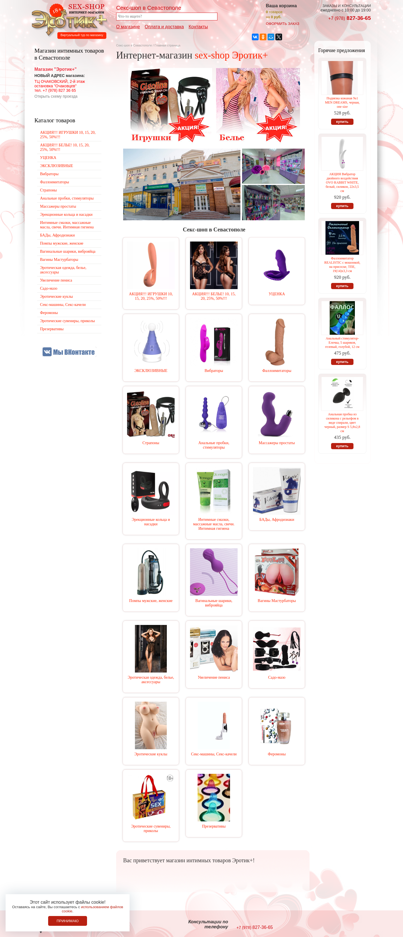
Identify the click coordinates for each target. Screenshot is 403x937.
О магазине (128, 26)
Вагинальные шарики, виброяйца (213, 603)
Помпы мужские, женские (151, 601)
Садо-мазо (276, 677)
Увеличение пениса (214, 677)
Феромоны (277, 754)
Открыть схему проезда (56, 96)
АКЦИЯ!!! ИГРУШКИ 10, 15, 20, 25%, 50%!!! (151, 296)
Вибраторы (214, 371)
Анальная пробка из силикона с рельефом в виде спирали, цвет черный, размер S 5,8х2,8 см (342, 422)
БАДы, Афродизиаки (276, 519)
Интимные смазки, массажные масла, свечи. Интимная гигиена (214, 524)
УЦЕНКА (277, 294)
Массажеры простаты (277, 443)
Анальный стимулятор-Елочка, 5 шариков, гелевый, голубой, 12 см (342, 342)
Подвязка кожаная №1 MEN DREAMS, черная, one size (342, 102)
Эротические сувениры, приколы (150, 828)
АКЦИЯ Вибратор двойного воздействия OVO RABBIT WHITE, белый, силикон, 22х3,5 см (342, 182)
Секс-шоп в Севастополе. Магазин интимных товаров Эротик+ (67, 19)
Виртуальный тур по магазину (81, 35)
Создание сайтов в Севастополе (348, 925)
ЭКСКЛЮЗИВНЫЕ (150, 371)
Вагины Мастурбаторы (277, 601)
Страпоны (150, 443)
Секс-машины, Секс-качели (213, 754)
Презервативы (214, 826)
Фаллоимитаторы (276, 371)
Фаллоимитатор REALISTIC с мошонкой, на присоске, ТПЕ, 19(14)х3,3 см (342, 264)
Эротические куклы (150, 754)
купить (342, 122)
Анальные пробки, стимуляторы (213, 445)
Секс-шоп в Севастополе (134, 45)
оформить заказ (282, 24)
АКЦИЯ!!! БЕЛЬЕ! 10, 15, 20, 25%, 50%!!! (214, 296)
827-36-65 (349, 18)
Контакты (198, 26)
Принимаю (68, 921)
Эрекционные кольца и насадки (151, 521)
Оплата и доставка (164, 26)
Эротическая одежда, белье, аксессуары (151, 679)
